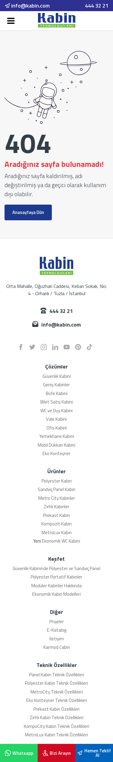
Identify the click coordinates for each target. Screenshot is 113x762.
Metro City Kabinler (56, 498)
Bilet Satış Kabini (56, 401)
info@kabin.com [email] (27, 6)
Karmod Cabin (56, 647)
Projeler (56, 621)
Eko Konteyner (56, 453)
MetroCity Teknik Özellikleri (56, 691)
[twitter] (32, 347)
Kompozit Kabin (56, 523)
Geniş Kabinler (56, 384)
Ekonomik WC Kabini (61, 540)
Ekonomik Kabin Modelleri (56, 594)
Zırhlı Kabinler (56, 506)
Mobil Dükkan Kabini (56, 445)
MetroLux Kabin (57, 532)
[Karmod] (56, 20)
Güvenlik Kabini (56, 376)
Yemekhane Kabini (56, 436)
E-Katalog (56, 629)
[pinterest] (78, 347)
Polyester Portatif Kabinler (56, 576)
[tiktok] (89, 347)
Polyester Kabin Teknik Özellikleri (56, 683)
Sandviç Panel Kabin (56, 489)
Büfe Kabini (56, 393)
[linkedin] (55, 347)
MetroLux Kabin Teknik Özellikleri (56, 734)
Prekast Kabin (56, 515)
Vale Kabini (56, 419)
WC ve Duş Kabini (56, 410)
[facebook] (21, 347)
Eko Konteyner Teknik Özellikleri (56, 700)
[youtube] (66, 347)
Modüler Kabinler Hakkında (56, 585)
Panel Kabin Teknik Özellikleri (56, 674)
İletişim (56, 638)
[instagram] (44, 347)
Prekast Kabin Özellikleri (56, 709)
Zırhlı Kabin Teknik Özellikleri (56, 717)
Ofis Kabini (56, 427)
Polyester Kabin (57, 480)
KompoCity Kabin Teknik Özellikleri (56, 726)
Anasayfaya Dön (28, 212)
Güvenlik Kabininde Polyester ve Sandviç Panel (56, 568)
